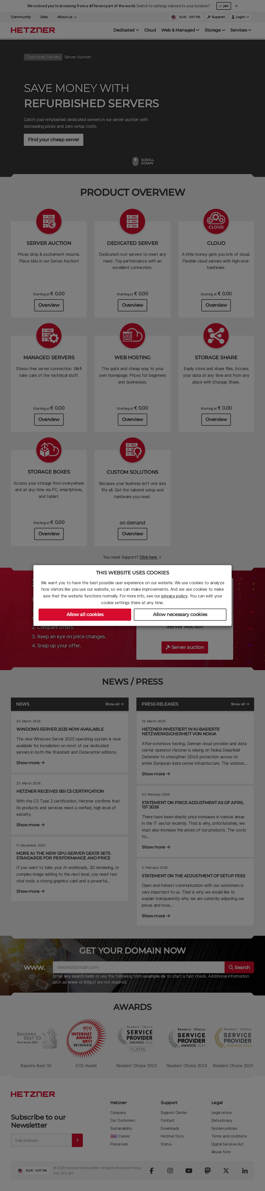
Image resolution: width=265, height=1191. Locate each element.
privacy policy (174, 595)
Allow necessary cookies (180, 614)
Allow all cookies (85, 614)
